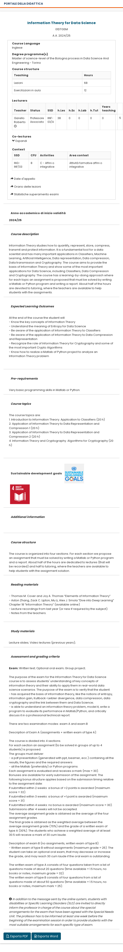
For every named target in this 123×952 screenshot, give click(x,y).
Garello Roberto (20, 120)
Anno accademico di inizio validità (38, 213)
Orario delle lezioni (27, 187)
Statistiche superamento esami (36, 194)
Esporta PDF (17, 936)
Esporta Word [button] (46, 936)
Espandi (19, 141)
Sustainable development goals (36, 473)
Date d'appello (24, 179)
